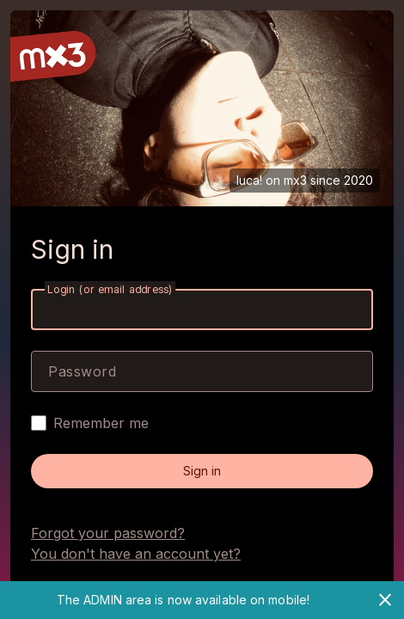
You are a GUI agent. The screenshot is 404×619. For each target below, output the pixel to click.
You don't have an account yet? (136, 553)
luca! (249, 180)
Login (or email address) (110, 289)
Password (82, 371)
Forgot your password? (108, 533)
